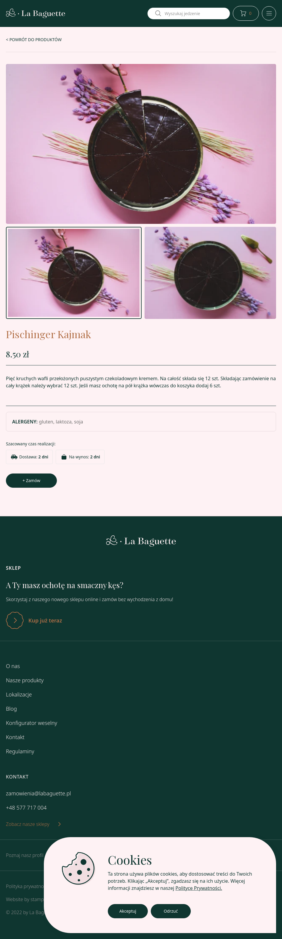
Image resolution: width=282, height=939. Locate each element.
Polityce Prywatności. (198, 888)
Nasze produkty (25, 680)
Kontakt (15, 737)
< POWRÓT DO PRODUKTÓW (34, 39)
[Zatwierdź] (141, 620)
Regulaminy (20, 751)
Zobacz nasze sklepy (33, 824)
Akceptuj (127, 911)
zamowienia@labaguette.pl (38, 793)
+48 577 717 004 (26, 807)
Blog (11, 708)
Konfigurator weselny (31, 722)
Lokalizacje (19, 694)
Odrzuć (171, 911)
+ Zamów (31, 480)
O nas (13, 666)
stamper (40, 899)
